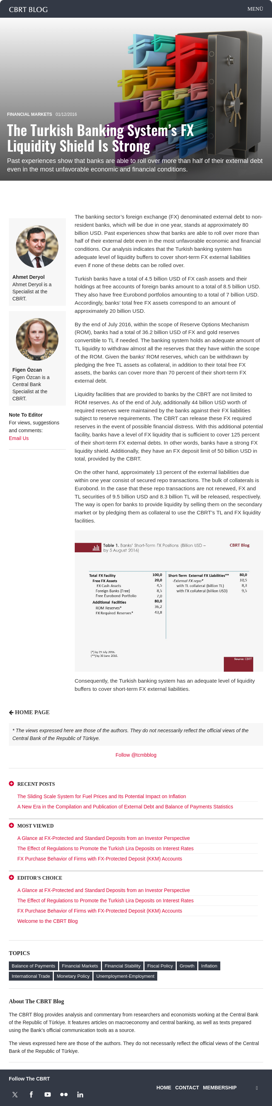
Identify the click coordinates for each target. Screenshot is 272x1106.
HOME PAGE (32, 712)
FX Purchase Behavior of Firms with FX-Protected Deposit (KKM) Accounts (99, 859)
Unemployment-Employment (125, 976)
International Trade (31, 976)
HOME (164, 1087)
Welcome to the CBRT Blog (47, 921)
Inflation (209, 966)
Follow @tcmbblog (135, 755)
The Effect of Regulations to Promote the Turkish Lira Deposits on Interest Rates (105, 848)
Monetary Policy (73, 976)
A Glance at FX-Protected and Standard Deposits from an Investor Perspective (103, 838)
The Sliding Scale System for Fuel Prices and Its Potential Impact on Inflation (101, 796)
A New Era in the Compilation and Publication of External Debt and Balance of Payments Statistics (125, 806)
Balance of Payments (33, 966)
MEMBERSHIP (220, 1087)
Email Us (19, 438)
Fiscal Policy (160, 966)
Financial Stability (123, 966)
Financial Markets (29, 114)
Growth (187, 966)
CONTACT (187, 1087)
